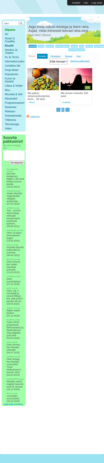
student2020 (12, 379)
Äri (6, 34)
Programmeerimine (16, 102)
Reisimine (10, 107)
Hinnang (68, 56)
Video (8, 128)
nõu (81, 46)
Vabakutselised (19, 7)
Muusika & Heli (14, 94)
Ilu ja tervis (12, 57)
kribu (9, 342)
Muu (7, 90)
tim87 (9, 288)
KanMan (10, 357)
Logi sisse (96, 2)
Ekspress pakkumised (80, 61)
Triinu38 (10, 191)
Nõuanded (11, 98)
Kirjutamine (11, 74)
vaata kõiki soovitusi (13, 404)
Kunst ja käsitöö (10, 80)
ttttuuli (32, 102)
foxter (9, 245)
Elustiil (9, 45)
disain (89, 46)
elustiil (32, 46)
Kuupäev (42, 56)
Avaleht (76, 2)
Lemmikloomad (76, 50)
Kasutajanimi (12, 169)
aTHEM (10, 208)
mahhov (10, 308)
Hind (79, 56)
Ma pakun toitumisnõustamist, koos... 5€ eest (39, 96)
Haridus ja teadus (11, 51)
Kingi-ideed (11, 70)
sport (41, 46)
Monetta (10, 259)
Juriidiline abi (12, 65)
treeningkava (62, 46)
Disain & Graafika (10, 40)
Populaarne (56, 56)
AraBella (66, 102)
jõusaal (50, 46)
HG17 (9, 393)
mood (74, 46)
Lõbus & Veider (14, 85)
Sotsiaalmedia (13, 115)
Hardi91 (10, 320)
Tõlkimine (10, 120)
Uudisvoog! (35, 116)
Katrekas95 (11, 230)
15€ (87, 87)
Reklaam (10, 111)
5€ (55, 87)
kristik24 (10, 276)
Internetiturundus (15, 61)
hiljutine (10, 29)
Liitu (86, 2)
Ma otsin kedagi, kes (12, 146)
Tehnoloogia (12, 124)
